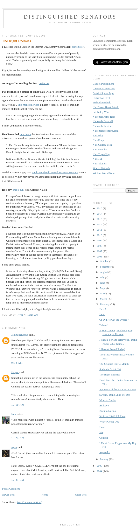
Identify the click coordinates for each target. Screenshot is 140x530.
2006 (100, 256)
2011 (100, 229)
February (105, 304)
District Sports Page (103, 93)
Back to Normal (107, 410)
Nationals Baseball (103, 121)
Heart (102, 426)
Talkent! (103, 325)
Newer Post (8, 494)
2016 (100, 219)
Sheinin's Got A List (110, 369)
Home (45, 494)
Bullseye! (104, 405)
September (106, 266)
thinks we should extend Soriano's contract (55, 172)
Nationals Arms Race (104, 116)
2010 (100, 235)
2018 (100, 208)
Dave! (102, 308)
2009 (100, 240)
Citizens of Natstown (104, 88)
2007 (100, 251)
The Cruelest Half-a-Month (113, 363)
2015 (100, 224)
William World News (104, 173)
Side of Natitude (101, 168)
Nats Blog (98, 135)
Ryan (14, 447)
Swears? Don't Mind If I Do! (114, 394)
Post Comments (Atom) (29, 502)
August (104, 272)
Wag (101, 432)
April (103, 293)
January (104, 459)
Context (103, 437)
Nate (13, 414)
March (104, 298)
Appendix (104, 452)
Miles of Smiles (107, 400)
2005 (100, 465)
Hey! (102, 314)
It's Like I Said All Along (112, 416)
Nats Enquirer (100, 140)
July (102, 277)
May (103, 288)
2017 (100, 213)
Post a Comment (11, 488)
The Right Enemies (109, 374)
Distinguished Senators (70, 17)
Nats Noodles (100, 149)
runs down (25, 134)
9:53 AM (17, 362)
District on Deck (101, 97)
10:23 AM (17, 437)
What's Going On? (109, 421)
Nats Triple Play (101, 154)
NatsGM (97, 158)
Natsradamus (100, 163)
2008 (100, 245)
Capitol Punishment (103, 83)
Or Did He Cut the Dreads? (113, 319)
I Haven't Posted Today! (112, 349)
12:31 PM (17, 479)
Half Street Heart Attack (106, 107)
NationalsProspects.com (105, 130)
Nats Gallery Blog (102, 144)
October (104, 261)
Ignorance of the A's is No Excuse (117, 389)
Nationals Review (102, 125)
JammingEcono (19, 334)
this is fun (18, 189)
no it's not (44, 83)
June (103, 282)
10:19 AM (17, 404)
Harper (15, 372)
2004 (100, 471)
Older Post (80, 494)
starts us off (78, 46)
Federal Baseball (102, 102)
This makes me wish (29, 104)
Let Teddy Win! (101, 111)
